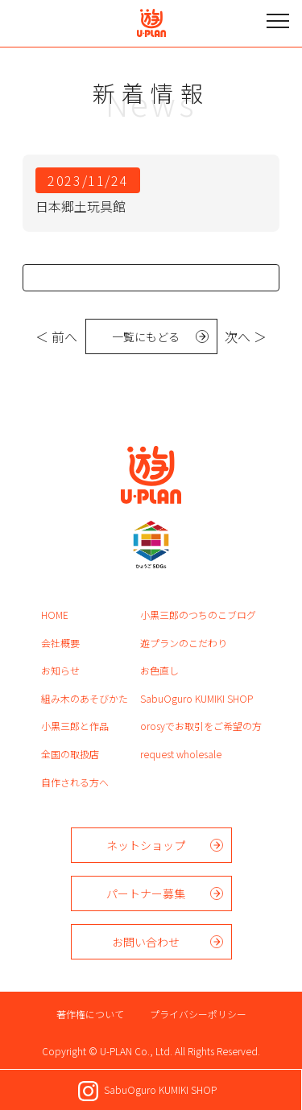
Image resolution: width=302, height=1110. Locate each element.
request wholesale (180, 754)
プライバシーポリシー (198, 1014)
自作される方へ (75, 782)
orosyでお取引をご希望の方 (201, 725)
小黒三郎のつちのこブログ (198, 614)
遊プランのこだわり (183, 643)
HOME (54, 614)
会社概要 (60, 643)
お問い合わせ (146, 942)
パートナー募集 (145, 893)
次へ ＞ (246, 336)
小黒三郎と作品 (75, 725)
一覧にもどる (146, 336)
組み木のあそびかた (84, 698)
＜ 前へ (56, 336)
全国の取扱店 (70, 754)
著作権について (90, 1014)
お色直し (159, 670)
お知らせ (60, 670)
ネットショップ (145, 845)
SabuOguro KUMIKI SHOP (196, 698)
